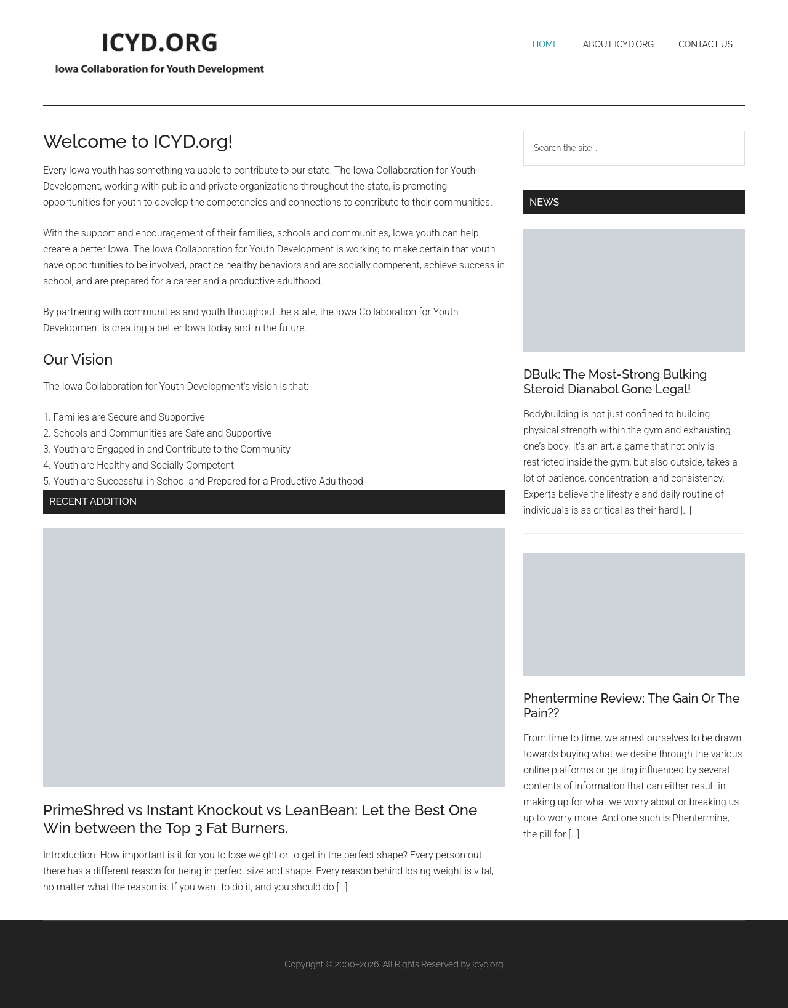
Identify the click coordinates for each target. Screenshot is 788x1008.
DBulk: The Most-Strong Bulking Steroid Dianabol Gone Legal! (615, 382)
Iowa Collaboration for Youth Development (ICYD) (160, 52)
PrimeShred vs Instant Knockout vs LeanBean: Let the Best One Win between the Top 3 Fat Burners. (260, 819)
